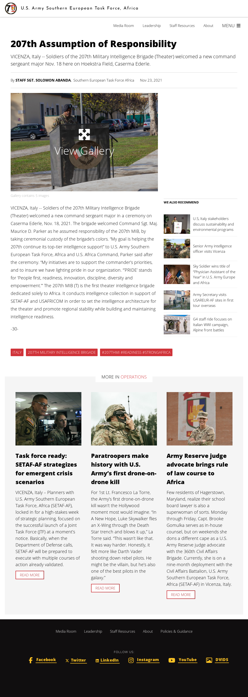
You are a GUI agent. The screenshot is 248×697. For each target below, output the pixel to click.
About (208, 25)
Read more (30, 574)
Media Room (123, 25)
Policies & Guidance (177, 631)
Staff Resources (182, 25)
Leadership (152, 25)
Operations (134, 377)
